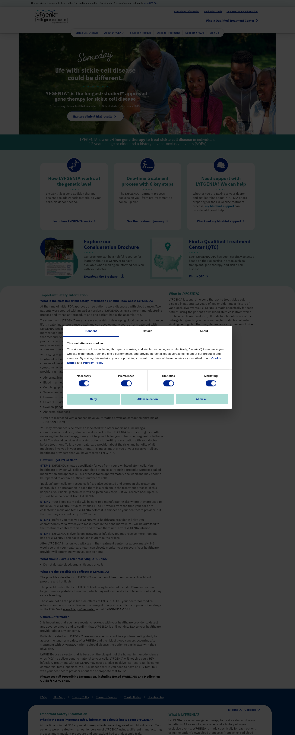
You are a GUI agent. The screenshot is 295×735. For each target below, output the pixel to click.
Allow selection (147, 399)
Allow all (201, 399)
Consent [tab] (91, 331)
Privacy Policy (93, 362)
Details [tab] (147, 331)
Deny (93, 399)
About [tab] (204, 331)
